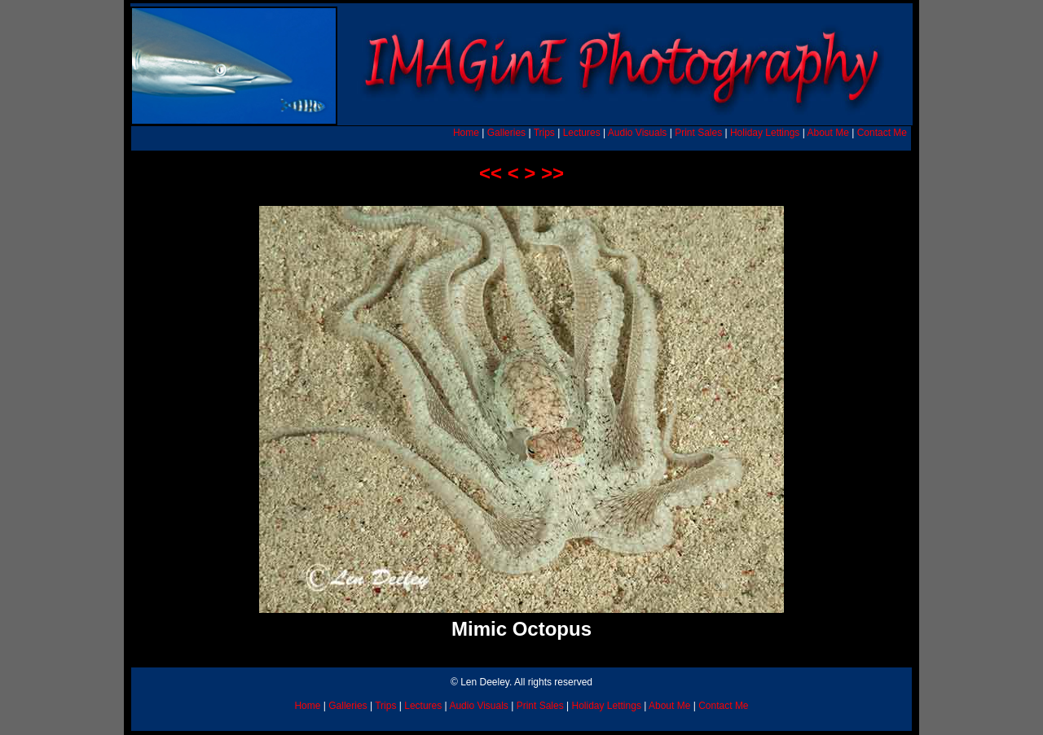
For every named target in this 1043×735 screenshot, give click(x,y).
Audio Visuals (637, 132)
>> (552, 173)
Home (466, 132)
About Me (827, 132)
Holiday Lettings (764, 132)
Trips (544, 132)
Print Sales (698, 132)
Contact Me (882, 132)
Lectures (582, 132)
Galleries (506, 132)
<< (490, 173)
